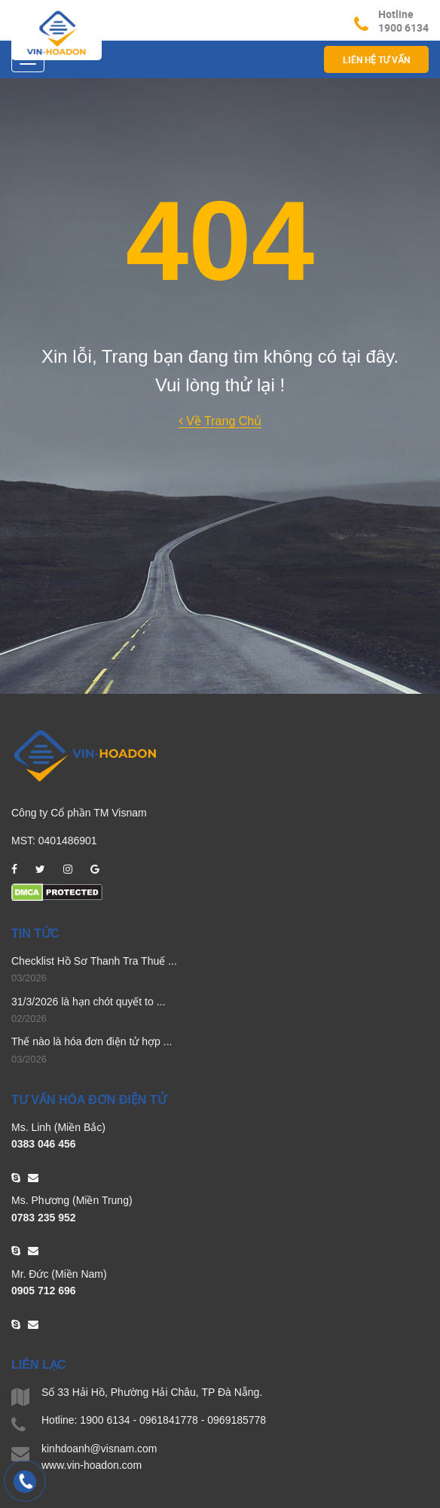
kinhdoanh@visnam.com (99, 1449)
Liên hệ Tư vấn (376, 59)
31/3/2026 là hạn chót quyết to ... (88, 1002)
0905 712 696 (43, 1291)
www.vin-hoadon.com (91, 1465)
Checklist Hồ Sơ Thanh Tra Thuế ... (94, 961)
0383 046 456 (43, 1144)
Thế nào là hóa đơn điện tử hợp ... (91, 1041)
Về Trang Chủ (220, 421)
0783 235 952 (43, 1218)
